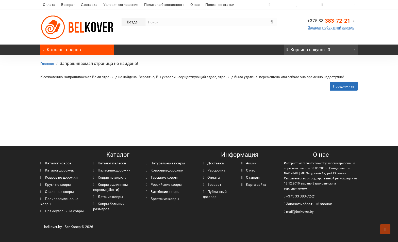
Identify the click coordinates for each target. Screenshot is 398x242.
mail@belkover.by (299, 211)
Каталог (77, 48)
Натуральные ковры (165, 163)
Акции (248, 163)
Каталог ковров (56, 163)
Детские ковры (108, 197)
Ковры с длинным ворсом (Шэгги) (110, 187)
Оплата (49, 5)
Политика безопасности (164, 5)
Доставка (89, 5)
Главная (47, 64)
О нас (195, 5)
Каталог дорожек (57, 170)
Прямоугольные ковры (62, 211)
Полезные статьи (219, 5)
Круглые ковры (55, 184)
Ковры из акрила (109, 177)
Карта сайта (253, 184)
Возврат (68, 5)
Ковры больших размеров (108, 206)
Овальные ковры (57, 192)
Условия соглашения (120, 5)
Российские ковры (164, 184)
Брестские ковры (162, 199)
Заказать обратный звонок (331, 27)
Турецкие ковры (162, 177)
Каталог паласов (109, 163)
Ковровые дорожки (59, 177)
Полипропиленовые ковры (59, 201)
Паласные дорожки (111, 170)
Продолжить (343, 86)
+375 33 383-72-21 (301, 196)
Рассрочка (214, 170)
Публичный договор (215, 194)
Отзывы (250, 177)
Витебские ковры (162, 192)
